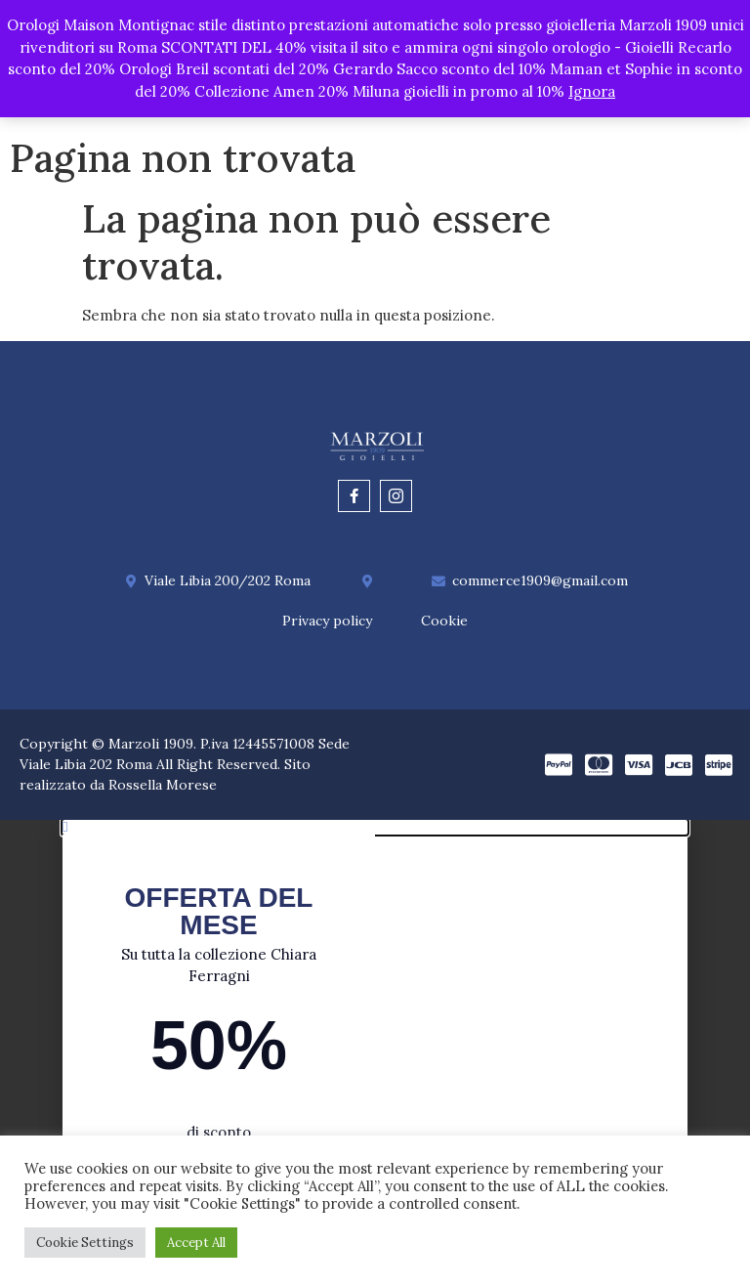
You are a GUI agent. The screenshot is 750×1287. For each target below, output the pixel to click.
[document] (375, 1055)
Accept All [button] (196, 1242)
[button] (375, 830)
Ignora (591, 91)
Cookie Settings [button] (85, 1242)
